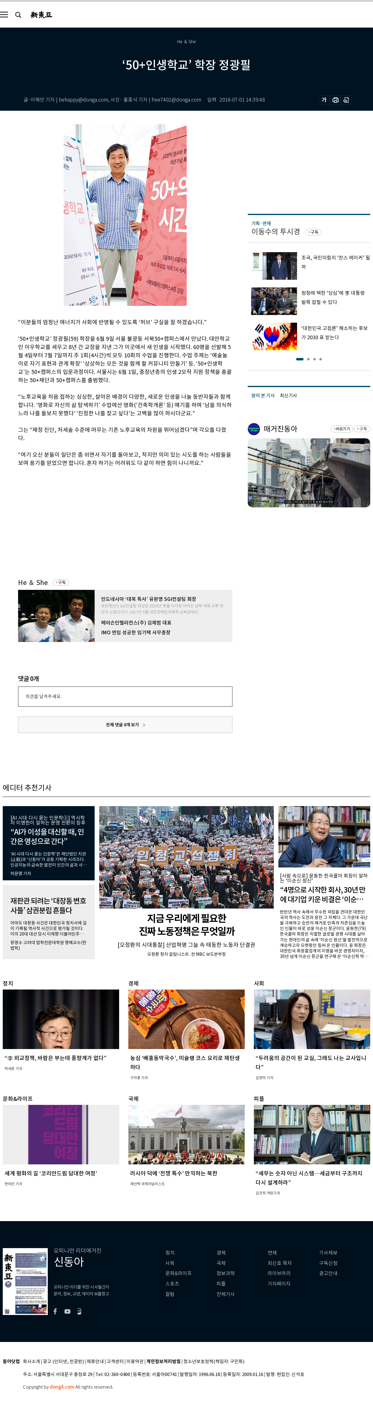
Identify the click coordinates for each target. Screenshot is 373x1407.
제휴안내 (95, 1361)
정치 (170, 1253)
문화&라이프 (178, 1273)
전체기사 (226, 1294)
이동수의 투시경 (275, 231)
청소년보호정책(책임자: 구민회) (213, 1361)
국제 (221, 1263)
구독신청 (328, 1263)
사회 (170, 1263)
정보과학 (226, 1273)
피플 (221, 1284)
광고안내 (328, 1273)
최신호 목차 (280, 1263)
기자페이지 (279, 1284)
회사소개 (31, 1361)
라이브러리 (279, 1273)
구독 (62, 582)
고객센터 (115, 1361)
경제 (221, 1253)
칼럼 (170, 1294)
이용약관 (135, 1361)
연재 (272, 1253)
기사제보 (328, 1253)
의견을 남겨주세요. (43, 696)
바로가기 (343, 429)
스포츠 (172, 1284)
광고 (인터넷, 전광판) (63, 1361)
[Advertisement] (110, 513)
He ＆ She (33, 583)
